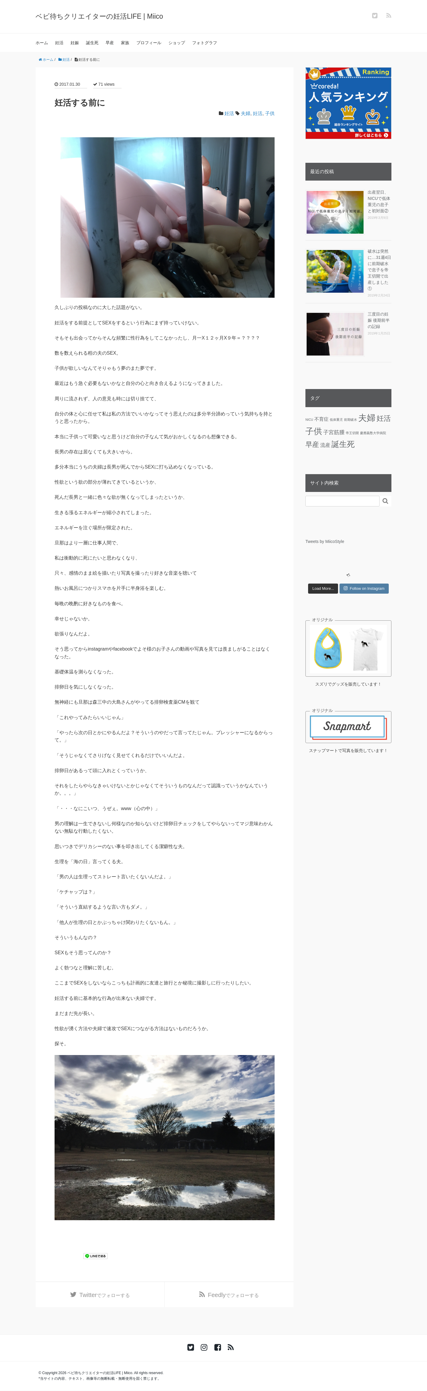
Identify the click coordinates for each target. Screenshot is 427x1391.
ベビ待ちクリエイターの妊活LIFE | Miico (102, 16)
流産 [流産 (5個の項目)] (325, 445)
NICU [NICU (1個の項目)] (309, 419)
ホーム (42, 42)
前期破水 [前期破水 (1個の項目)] (350, 419)
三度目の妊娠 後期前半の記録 (379, 320)
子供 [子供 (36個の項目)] (313, 431)
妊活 (59, 42)
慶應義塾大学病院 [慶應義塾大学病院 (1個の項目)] (373, 433)
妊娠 (75, 42)
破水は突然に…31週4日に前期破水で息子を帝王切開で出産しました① (379, 270)
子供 (270, 113)
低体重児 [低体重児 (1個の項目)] (336, 419)
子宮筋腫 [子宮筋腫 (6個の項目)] (334, 432)
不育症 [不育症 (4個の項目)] (321, 419)
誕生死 (92, 42)
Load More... (323, 588)
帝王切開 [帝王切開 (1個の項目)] (352, 433)
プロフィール (148, 42)
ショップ (176, 42)
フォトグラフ (204, 42)
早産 (110, 42)
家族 (125, 42)
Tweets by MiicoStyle (324, 541)
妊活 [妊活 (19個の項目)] (384, 418)
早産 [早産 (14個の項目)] (312, 444)
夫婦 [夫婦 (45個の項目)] (366, 418)
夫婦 (245, 113)
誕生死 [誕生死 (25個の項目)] (343, 444)
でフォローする (104, 1295)
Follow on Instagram (364, 588)
